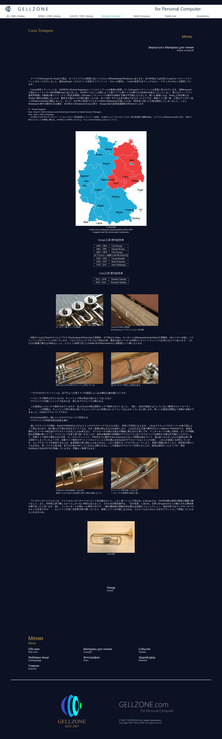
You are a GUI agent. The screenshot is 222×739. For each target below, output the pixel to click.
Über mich (33, 652)
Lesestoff (88, 652)
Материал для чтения (98, 649)
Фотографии (92, 657)
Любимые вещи (38, 657)
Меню (187, 36)
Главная (33, 665)
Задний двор (147, 657)
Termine (142, 652)
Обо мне (34, 649)
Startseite (32, 669)
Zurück (110, 590)
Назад (111, 587)
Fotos (86, 660)
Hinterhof (143, 660)
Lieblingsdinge (35, 660)
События (144, 649)
